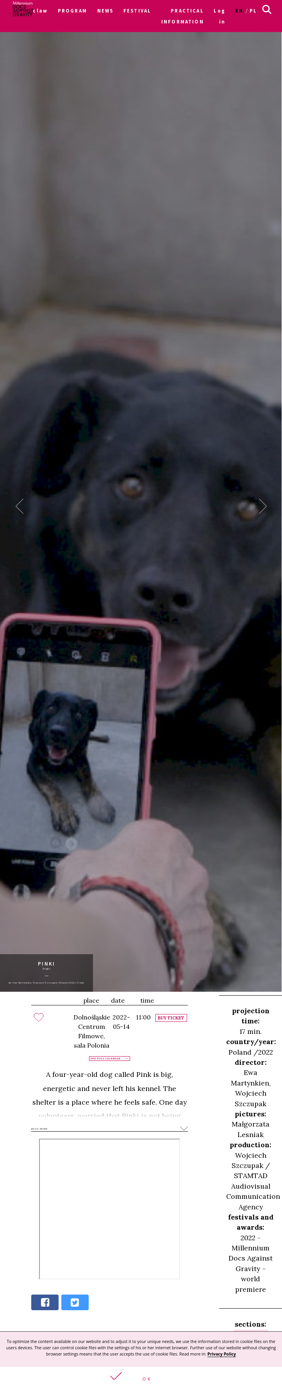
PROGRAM (72, 10)
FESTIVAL (137, 10)
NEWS (105, 10)
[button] (141, 1376)
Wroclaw (34, 10)
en (239, 10)
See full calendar (105, 1058)
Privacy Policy (221, 1353)
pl (253, 10)
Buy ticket (171, 1018)
